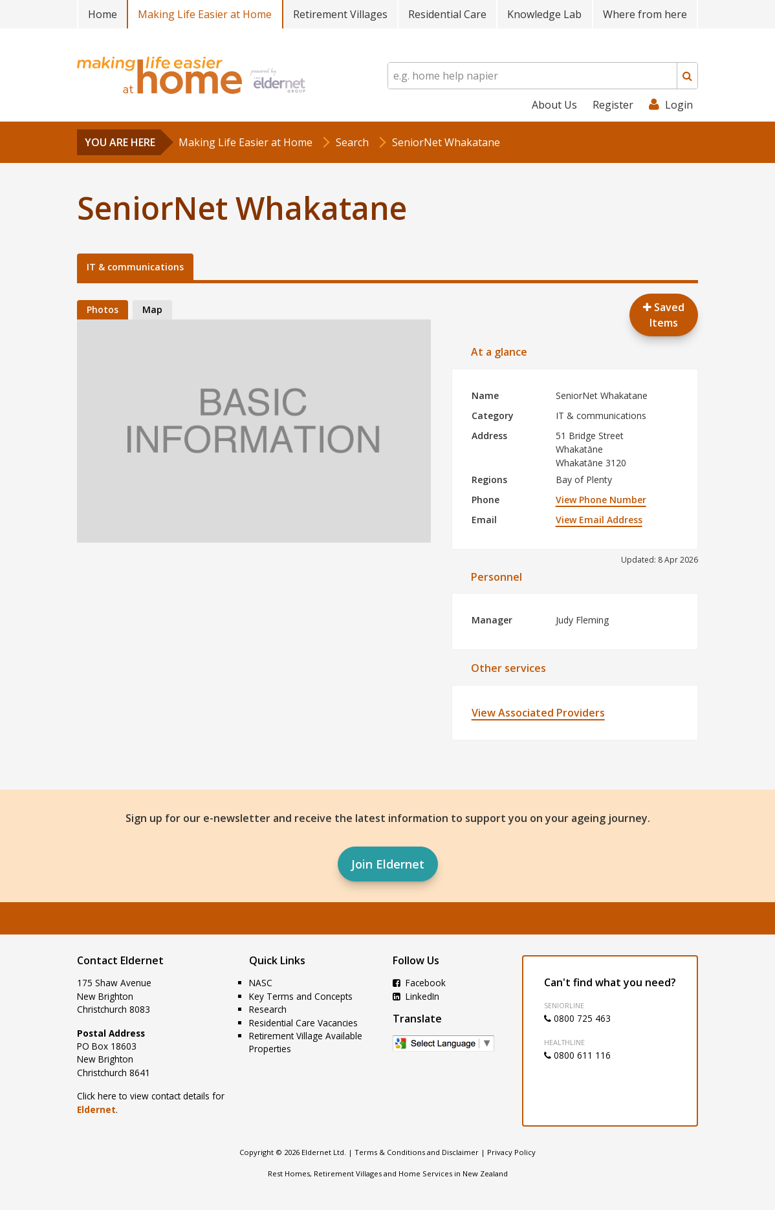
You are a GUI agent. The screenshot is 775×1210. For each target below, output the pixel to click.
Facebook (419, 983)
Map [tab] (152, 309)
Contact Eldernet (120, 960)
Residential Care (447, 14)
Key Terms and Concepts (301, 996)
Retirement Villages (340, 14)
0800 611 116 (577, 1055)
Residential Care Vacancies (303, 1023)
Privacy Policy (511, 1152)
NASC (260, 983)
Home (102, 14)
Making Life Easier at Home (205, 14)
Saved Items (663, 315)
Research (268, 1009)
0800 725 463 (577, 1018)
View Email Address (599, 519)
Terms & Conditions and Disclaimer (417, 1152)
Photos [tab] (102, 309)
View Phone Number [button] (601, 499)
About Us (554, 105)
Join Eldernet (387, 864)
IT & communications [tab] (135, 267)
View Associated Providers (538, 713)
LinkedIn (416, 996)
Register (613, 105)
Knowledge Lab (544, 14)
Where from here (645, 14)
